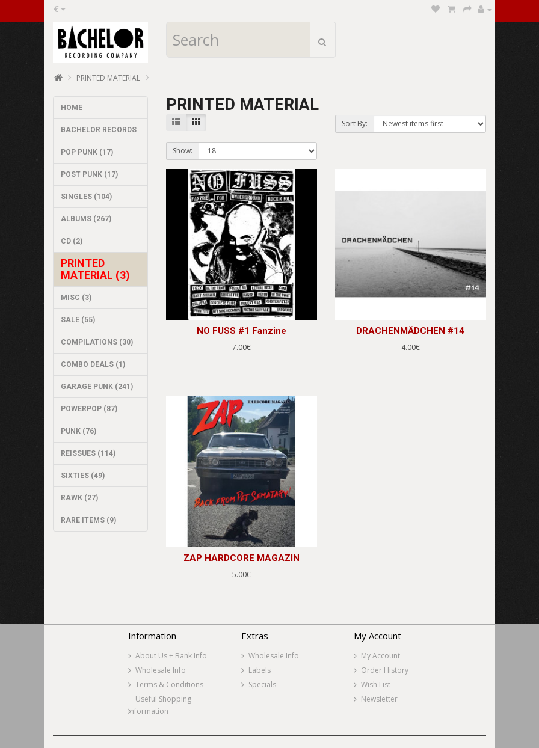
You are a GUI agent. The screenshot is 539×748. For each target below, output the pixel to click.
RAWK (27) (79, 498)
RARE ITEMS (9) (88, 520)
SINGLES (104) (86, 196)
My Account (380, 656)
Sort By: (355, 123)
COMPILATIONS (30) (97, 342)
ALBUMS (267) (86, 219)
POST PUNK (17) (89, 174)
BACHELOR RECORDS (99, 130)
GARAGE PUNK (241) (97, 386)
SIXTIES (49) (83, 475)
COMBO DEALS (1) (93, 364)
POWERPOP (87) (89, 409)
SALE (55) (78, 320)
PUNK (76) (78, 431)
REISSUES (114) (88, 453)
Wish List (375, 684)
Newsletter (379, 699)
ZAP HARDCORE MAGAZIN (241, 558)
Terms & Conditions (169, 684)
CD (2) (71, 241)
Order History (384, 670)
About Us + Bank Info (171, 656)
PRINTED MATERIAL (108, 78)
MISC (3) (76, 297)
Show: (182, 151)
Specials (262, 684)
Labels (259, 670)
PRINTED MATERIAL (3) (95, 269)
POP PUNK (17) (87, 152)
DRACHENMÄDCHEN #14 (410, 330)
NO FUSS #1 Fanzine (241, 330)
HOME (71, 107)
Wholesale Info (160, 670)
